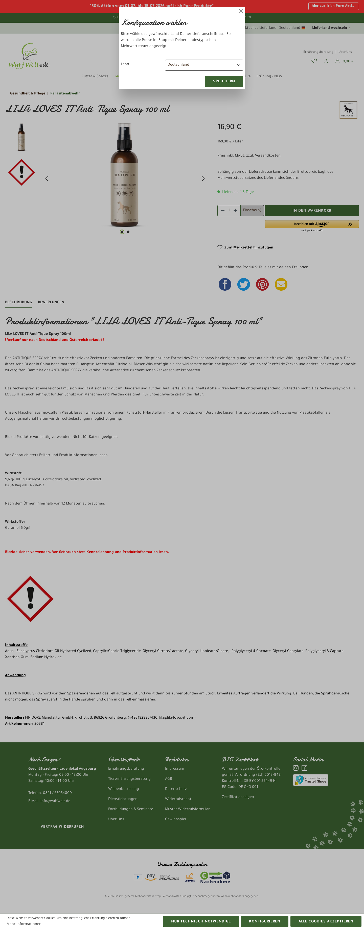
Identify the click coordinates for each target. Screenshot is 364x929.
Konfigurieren (264, 922)
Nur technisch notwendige (201, 922)
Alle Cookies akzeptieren (326, 922)
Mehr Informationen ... (26, 924)
